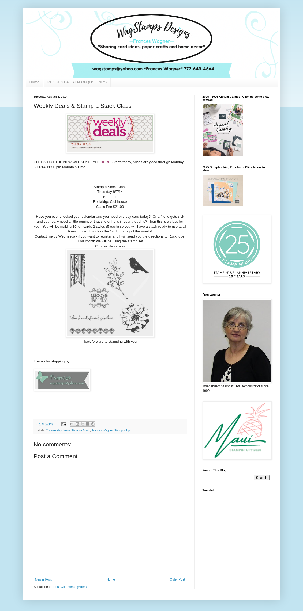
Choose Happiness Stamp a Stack (68, 430)
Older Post (177, 579)
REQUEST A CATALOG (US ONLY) (77, 82)
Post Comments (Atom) (70, 587)
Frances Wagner (102, 430)
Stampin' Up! (122, 430)
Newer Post (43, 579)
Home (34, 82)
